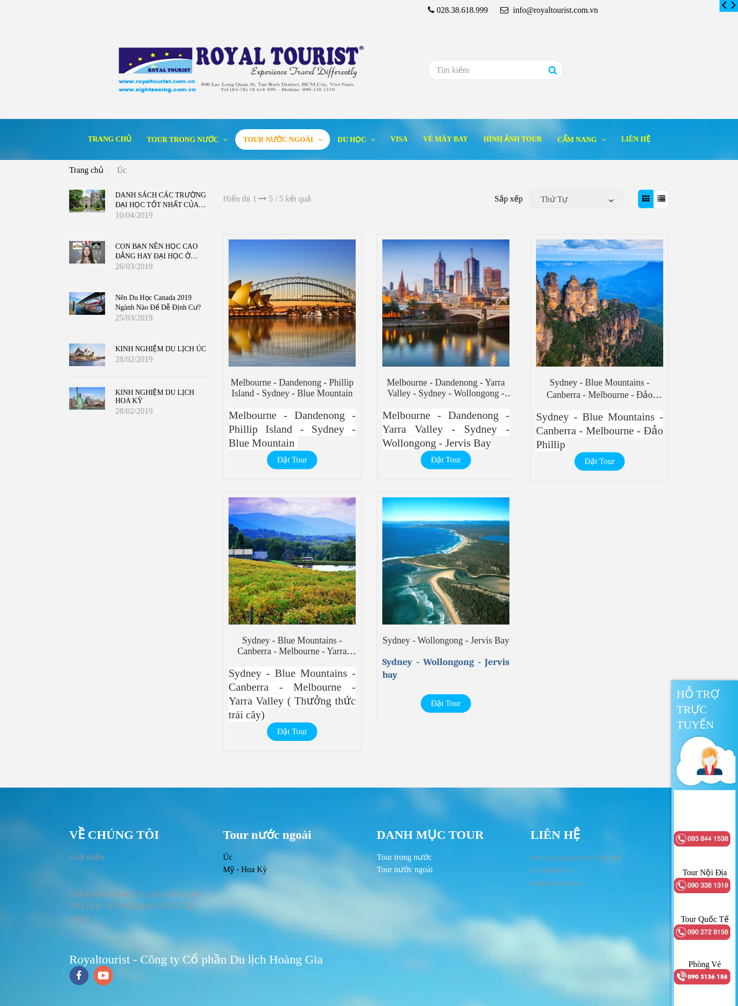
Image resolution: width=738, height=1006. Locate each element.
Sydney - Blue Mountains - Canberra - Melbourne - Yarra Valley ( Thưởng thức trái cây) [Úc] (292, 652)
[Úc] (725, 6)
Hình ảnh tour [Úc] (512, 139)
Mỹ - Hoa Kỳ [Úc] (245, 869)
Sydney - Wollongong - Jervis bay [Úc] (445, 640)
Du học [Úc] (353, 140)
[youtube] (103, 976)
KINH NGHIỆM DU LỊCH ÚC (160, 349)
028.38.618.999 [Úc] (462, 10)
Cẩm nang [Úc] (578, 140)
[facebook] (79, 976)
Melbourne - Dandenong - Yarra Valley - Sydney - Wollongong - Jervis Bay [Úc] (446, 393)
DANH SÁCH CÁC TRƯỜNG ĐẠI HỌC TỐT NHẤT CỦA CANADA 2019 (160, 204)
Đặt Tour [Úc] (292, 459)
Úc (228, 857)
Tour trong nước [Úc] (183, 140)
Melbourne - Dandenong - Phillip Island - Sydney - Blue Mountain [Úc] (292, 387)
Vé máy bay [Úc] (445, 139)
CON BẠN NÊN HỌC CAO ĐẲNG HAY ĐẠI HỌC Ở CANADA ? (156, 255)
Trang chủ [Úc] (109, 139)
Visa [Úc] (399, 139)
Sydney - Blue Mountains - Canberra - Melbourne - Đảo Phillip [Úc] (599, 394)
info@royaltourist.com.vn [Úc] (549, 10)
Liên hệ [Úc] (635, 139)
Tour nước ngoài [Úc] (279, 140)
